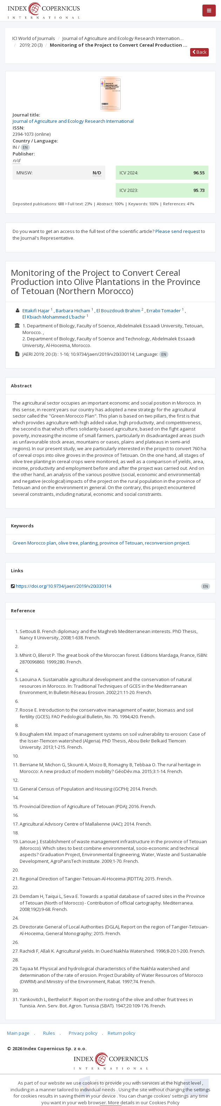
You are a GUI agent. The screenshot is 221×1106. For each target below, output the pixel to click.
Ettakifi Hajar (35, 310)
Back (199, 52)
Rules (49, 1033)
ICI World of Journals (33, 38)
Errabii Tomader (164, 310)
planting (89, 543)
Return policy (121, 1033)
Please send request (177, 231)
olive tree (68, 543)
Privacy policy (83, 1033)
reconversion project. (167, 543)
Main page (18, 1033)
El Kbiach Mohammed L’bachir (53, 317)
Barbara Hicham (73, 310)
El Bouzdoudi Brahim (118, 310)
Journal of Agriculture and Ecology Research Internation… (122, 38)
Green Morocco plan (34, 543)
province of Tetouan (121, 543)
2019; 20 (31, 45)
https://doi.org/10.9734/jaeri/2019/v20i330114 (63, 586)
